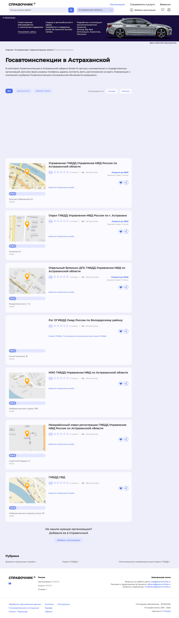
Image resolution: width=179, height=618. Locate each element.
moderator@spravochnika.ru (158, 587)
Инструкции (64, 604)
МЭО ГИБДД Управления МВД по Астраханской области (88, 372)
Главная (9, 50)
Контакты (49, 604)
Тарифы (48, 608)
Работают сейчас (43, 91)
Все (9, 91)
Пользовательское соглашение (24, 608)
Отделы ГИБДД (55, 336)
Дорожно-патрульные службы (61, 187)
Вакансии (165, 4)
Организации (117, 4)
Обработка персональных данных (25, 604)
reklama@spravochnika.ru (159, 584)
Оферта (48, 611)
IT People (166, 611)
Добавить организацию (68, 540)
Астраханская (21, 50)
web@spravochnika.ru (161, 582)
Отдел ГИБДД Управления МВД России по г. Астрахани (88, 215)
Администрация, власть (41, 50)
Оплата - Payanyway (18, 611)
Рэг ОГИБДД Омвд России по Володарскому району (86, 320)
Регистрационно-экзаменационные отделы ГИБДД (84, 336)
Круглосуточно (23, 91)
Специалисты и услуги (142, 4)
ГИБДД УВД (57, 477)
